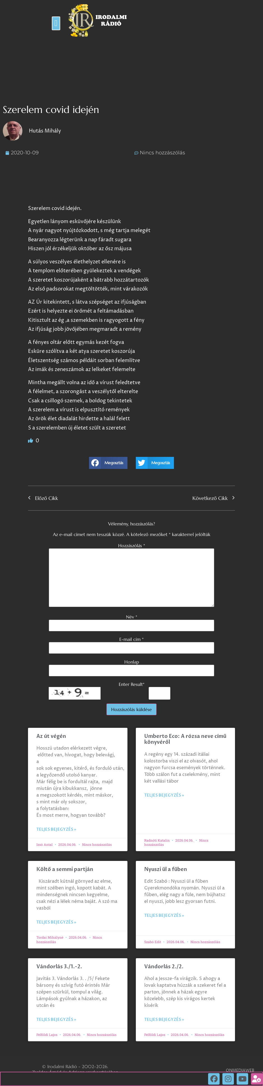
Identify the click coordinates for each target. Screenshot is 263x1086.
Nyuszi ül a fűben (165, 869)
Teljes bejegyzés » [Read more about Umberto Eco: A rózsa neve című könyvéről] (164, 795)
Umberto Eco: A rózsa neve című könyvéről (185, 739)
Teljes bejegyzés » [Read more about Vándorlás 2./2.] (164, 1019)
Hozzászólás (131, 545)
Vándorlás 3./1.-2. (59, 966)
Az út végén (51, 736)
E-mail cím (131, 639)
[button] (56, 23)
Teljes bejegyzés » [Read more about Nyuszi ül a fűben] (164, 915)
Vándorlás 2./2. (163, 966)
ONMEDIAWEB (240, 1070)
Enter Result (132, 684)
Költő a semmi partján (64, 869)
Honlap (131, 662)
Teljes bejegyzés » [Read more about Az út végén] (56, 829)
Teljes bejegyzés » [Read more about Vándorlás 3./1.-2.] (56, 1019)
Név (131, 617)
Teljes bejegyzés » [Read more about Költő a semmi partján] (56, 922)
